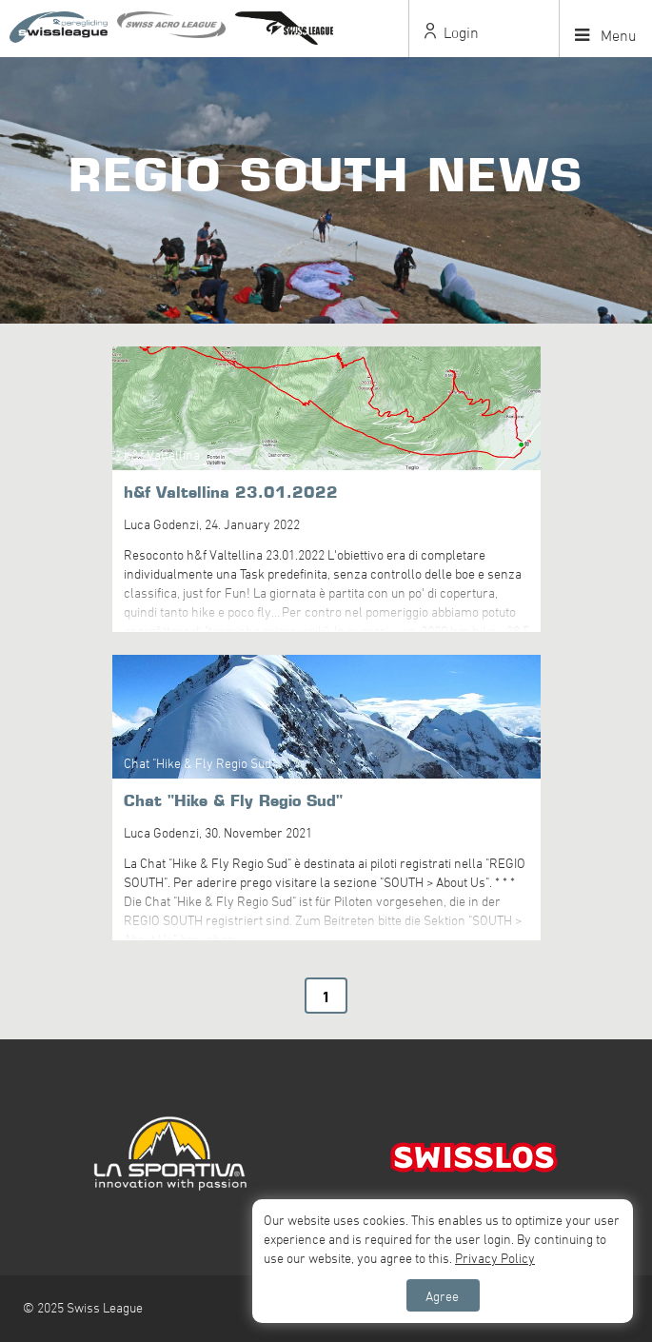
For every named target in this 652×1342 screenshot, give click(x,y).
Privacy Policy (495, 1258)
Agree (442, 1296)
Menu (606, 35)
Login (452, 32)
